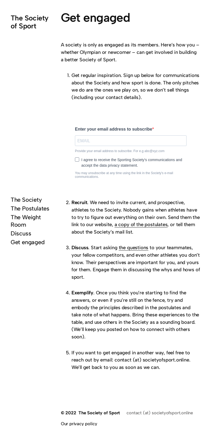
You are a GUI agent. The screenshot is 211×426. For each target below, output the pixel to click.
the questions (134, 248)
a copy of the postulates (141, 224)
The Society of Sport (30, 22)
